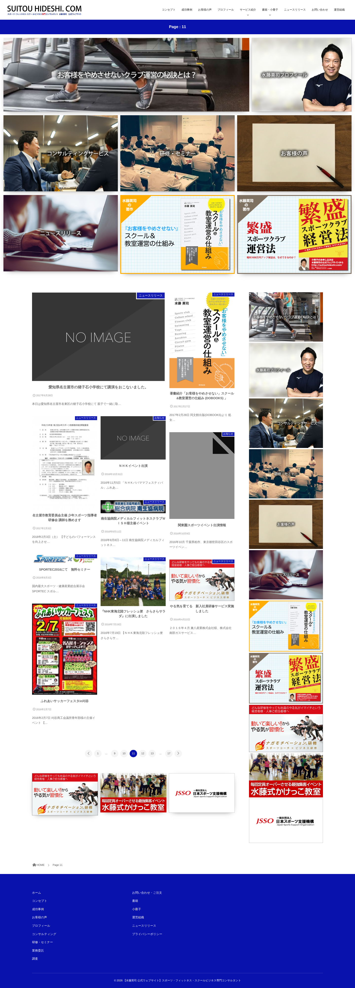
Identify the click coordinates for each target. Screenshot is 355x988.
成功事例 (186, 9)
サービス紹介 (248, 9)
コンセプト (169, 9)
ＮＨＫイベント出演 (133, 468)
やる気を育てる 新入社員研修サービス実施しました (202, 611)
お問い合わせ (320, 9)
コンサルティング (44, 934)
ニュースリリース (295, 9)
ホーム (36, 892)
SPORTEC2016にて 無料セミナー (64, 572)
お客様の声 (205, 9)
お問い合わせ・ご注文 (147, 892)
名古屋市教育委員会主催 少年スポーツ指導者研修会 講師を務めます (64, 520)
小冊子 (136, 909)
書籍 (135, 901)
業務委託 (38, 950)
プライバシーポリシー (147, 934)
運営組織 (339, 9)
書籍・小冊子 (270, 9)
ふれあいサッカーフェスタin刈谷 (65, 703)
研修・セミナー (42, 942)
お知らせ (159, 420)
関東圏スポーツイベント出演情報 (202, 527)
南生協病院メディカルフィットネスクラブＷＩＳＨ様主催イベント (133, 523)
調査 (35, 958)
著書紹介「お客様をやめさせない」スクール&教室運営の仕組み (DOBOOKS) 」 (202, 398)
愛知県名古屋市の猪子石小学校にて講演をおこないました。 (98, 390)
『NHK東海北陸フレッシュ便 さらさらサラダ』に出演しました (133, 616)
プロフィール (225, 9)
